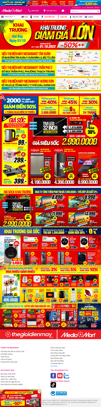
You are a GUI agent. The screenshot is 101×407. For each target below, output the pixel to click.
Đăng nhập (90, 7)
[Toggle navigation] (10, 17)
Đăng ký (97, 7)
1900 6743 (12, 379)
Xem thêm (54, 366)
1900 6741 (4, 379)
